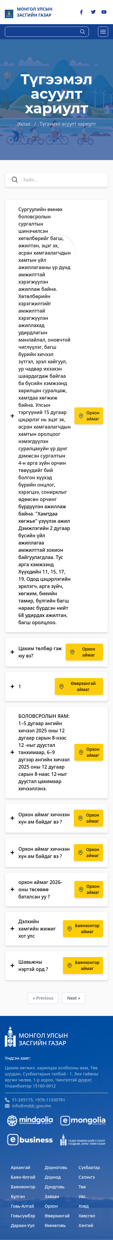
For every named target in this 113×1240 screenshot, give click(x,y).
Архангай (20, 1167)
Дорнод (53, 1177)
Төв (82, 1187)
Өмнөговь (55, 1225)
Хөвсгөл (87, 1216)
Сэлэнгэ (87, 1177)
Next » (73, 998)
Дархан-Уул (23, 1225)
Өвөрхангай (57, 1216)
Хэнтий (86, 1225)
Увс (82, 1196)
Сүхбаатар (89, 1167)
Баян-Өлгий (23, 1177)
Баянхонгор (23, 1187)
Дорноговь (56, 1167)
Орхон (51, 1206)
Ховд (84, 1206)
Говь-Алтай (22, 1206)
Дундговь (54, 1187)
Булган (18, 1196)
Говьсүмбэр (23, 1216)
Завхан (52, 1196)
